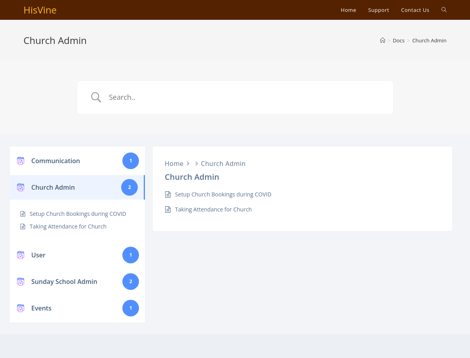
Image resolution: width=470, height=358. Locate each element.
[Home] (382, 40)
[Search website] (444, 10)
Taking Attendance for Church (68, 226)
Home (174, 163)
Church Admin (223, 163)
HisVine (40, 9)
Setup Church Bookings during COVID (78, 213)
